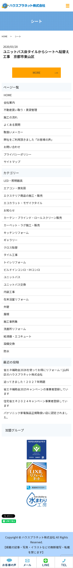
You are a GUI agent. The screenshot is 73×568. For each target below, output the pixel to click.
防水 (6, 351)
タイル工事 (11, 255)
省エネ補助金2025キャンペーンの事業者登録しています (36, 391)
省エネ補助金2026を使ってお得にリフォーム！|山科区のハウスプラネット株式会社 (36, 372)
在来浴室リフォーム (16, 299)
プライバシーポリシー (17, 154)
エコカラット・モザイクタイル (23, 203)
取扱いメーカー (13, 132)
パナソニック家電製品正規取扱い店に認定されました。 (36, 415)
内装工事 (9, 292)
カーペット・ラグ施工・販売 (22, 225)
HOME (4, 36)
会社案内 (9, 102)
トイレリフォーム (15, 262)
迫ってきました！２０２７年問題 (24, 382)
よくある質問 (12, 124)
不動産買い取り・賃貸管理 (20, 110)
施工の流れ (11, 117)
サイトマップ (12, 162)
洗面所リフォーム (15, 329)
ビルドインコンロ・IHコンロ (22, 270)
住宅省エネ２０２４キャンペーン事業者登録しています (35, 403)
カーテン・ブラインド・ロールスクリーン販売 (33, 218)
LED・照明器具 (13, 180)
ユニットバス (12, 277)
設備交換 (9, 343)
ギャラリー (11, 240)
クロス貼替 (11, 247)
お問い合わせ (12, 147)
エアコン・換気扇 (15, 188)
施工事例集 (11, 321)
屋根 (6, 314)
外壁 (6, 307)
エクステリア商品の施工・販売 (23, 195)
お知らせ (9, 210)
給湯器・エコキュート (17, 336)
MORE (36, 72)
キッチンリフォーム (16, 233)
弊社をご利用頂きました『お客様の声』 (29, 139)
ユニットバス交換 (15, 284)
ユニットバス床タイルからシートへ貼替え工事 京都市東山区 (36, 54)
